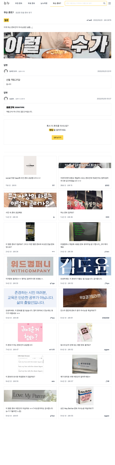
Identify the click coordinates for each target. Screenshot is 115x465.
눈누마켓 (44, 3)
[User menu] (109, 3)
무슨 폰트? (57, 3)
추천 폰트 (18, 3)
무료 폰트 (31, 3)
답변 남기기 (57, 137)
